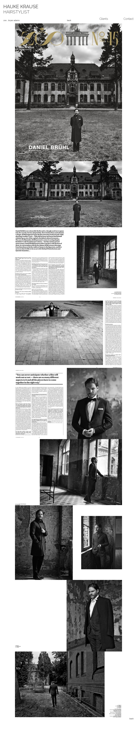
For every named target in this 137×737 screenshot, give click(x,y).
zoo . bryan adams (11, 20)
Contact (128, 19)
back (69, 20)
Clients (103, 19)
